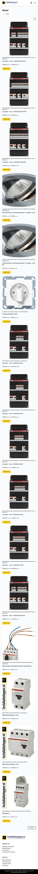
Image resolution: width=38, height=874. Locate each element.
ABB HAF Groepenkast (15, 57)
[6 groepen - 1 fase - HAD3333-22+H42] (19, 441)
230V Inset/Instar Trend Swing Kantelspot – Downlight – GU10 (18, 212)
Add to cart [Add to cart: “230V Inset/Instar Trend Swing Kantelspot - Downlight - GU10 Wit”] (6, 272)
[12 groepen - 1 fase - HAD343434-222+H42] (19, 139)
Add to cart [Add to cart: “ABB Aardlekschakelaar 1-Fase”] (6, 722)
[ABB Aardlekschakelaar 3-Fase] (19, 743)
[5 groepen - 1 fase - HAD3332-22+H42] (19, 342)
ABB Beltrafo (5, 813)
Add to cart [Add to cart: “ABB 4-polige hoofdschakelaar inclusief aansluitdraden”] (6, 673)
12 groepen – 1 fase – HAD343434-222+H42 (14, 162)
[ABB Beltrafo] (19, 792)
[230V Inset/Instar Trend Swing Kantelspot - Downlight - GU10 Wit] (19, 240)
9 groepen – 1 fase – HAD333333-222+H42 (13, 615)
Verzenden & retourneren (8, 852)
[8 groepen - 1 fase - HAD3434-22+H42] (19, 542)
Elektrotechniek (13, 209)
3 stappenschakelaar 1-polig (9, 314)
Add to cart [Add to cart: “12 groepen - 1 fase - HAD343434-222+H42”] (6, 169)
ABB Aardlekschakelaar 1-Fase (10, 715)
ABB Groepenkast (6, 57)
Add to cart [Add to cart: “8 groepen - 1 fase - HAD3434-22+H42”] (6, 572)
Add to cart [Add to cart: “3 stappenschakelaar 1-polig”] (6, 321)
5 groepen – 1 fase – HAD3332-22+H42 (12, 363)
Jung (19, 311)
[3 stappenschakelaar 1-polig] (19, 293)
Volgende (31, 827)
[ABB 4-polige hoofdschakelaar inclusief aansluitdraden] (19, 643)
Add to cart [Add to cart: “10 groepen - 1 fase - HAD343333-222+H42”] (6, 68)
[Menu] (35, 2)
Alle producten (5, 209)
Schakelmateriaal (24, 311)
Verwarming (5, 865)
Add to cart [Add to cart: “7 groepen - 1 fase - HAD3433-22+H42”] (6, 522)
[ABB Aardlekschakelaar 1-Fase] (19, 694)
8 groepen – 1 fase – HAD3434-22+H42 (12, 565)
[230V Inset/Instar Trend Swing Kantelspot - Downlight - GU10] (19, 190)
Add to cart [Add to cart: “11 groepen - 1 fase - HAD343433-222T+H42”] (6, 119)
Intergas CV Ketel (6, 863)
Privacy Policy (5, 850)
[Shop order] (34, 19)
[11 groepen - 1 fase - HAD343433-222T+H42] (19, 89)
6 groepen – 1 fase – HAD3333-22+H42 (12, 464)
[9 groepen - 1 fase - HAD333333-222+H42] (19, 593)
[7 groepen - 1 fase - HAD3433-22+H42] (19, 492)
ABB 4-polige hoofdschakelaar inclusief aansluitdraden (17, 666)
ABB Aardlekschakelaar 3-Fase (10, 764)
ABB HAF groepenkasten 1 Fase (26, 57)
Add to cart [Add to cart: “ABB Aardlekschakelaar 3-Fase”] (6, 771)
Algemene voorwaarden (8, 846)
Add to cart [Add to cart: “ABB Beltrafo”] (6, 821)
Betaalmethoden (6, 848)
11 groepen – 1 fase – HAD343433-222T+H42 (14, 112)
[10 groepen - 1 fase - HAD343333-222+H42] (19, 38)
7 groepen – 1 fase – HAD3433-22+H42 (12, 514)
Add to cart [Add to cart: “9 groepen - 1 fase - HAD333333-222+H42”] (6, 623)
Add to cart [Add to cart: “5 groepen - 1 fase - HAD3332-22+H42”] (6, 370)
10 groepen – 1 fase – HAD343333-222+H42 (14, 61)
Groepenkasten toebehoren (24, 811)
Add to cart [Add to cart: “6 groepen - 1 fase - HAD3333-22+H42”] (6, 471)
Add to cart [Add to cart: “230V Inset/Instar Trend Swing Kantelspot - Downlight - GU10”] (6, 220)
